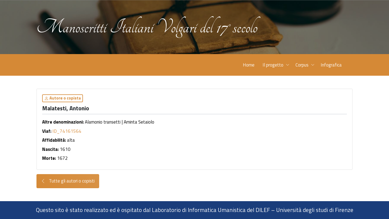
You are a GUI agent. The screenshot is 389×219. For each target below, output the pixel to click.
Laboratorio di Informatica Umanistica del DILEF (211, 209)
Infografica (331, 64)
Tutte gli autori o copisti (68, 181)
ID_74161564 (66, 131)
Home (248, 64)
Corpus (302, 64)
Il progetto (273, 64)
